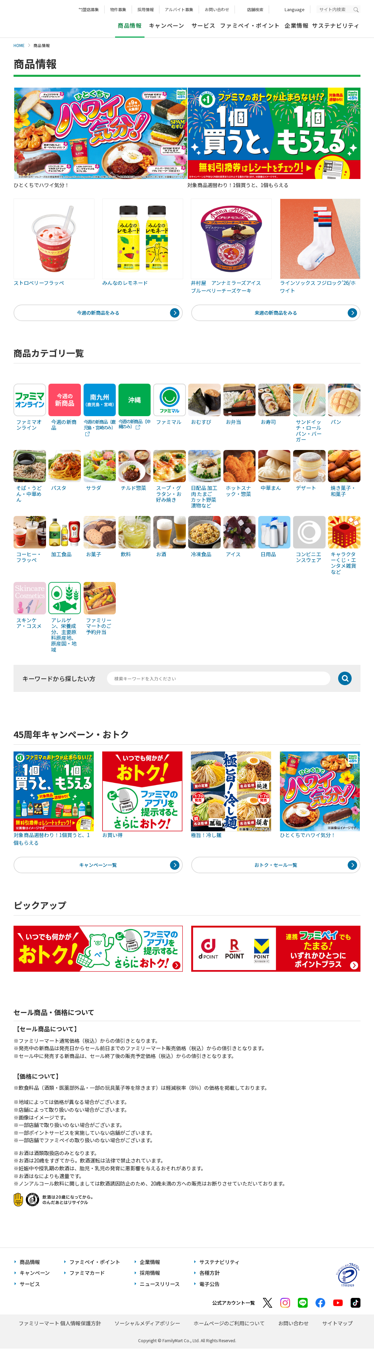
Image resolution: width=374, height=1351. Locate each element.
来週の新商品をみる (276, 313)
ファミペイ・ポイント (250, 25)
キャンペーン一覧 (98, 866)
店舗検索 (255, 9)
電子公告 (209, 1286)
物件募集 (118, 9)
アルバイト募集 (179, 9)
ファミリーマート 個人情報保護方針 (60, 1325)
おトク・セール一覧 (276, 866)
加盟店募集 (89, 9)
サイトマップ (337, 1325)
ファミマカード (87, 1275)
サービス (204, 25)
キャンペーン (166, 25)
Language (295, 9)
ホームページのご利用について (229, 1325)
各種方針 (209, 1275)
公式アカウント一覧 (233, 1305)
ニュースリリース (160, 1286)
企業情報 (297, 25)
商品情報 (30, 1264)
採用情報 (145, 9)
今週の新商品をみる (98, 313)
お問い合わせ (217, 9)
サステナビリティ (335, 25)
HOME (19, 45)
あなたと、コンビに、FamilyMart (47, 19)
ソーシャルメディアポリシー (147, 1325)
